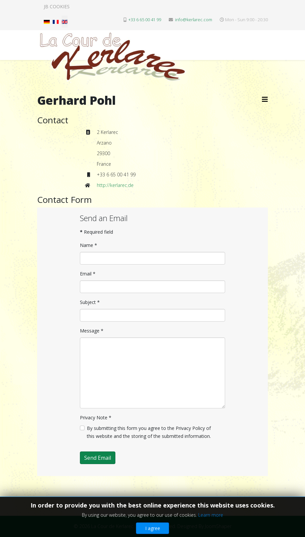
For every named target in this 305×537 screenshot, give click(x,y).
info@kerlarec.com (193, 20)
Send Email (97, 457)
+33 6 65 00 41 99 (144, 20)
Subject (90, 302)
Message (91, 331)
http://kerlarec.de (115, 185)
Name (88, 245)
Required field (96, 232)
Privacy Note (95, 417)
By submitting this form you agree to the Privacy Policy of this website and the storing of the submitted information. (149, 432)
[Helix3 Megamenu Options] (265, 99)
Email (87, 273)
